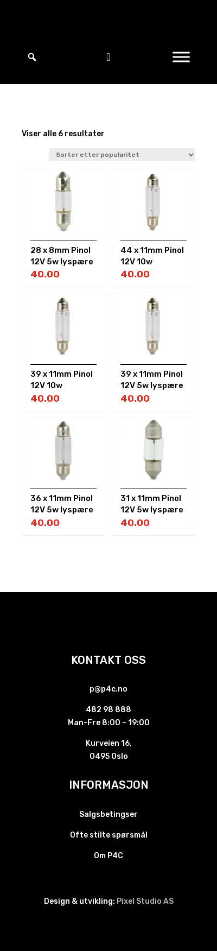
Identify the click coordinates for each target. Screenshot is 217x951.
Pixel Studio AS (145, 901)
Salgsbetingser (108, 814)
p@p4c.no (108, 689)
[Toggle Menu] (181, 57)
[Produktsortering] (122, 154)
